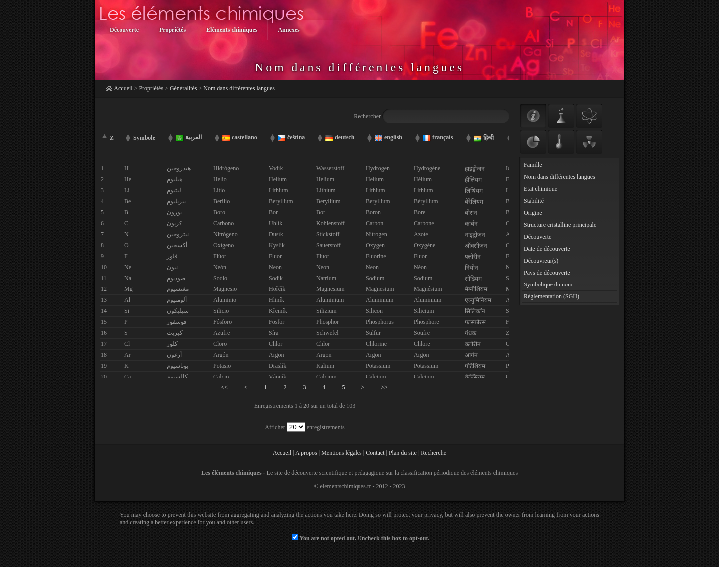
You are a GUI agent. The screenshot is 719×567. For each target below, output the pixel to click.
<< (224, 387)
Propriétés (151, 88)
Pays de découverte (547, 272)
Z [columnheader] (112, 137)
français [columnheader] (438, 138)
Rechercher (431, 116)
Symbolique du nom (548, 284)
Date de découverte (547, 248)
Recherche (433, 452)
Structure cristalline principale (560, 224)
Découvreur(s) (541, 260)
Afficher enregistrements (304, 427)
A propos (306, 452)
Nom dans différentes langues (239, 88)
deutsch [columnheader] (339, 138)
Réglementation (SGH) (551, 296)
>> (384, 387)
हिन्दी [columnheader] (484, 138)
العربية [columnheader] (189, 138)
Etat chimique (540, 188)
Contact (375, 452)
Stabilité (534, 200)
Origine (533, 212)
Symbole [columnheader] (144, 137)
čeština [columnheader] (291, 138)
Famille (533, 164)
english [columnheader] (388, 138)
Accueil (123, 88)
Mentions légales (341, 452)
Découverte (537, 236)
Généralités (183, 88)
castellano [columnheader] (239, 138)
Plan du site (403, 452)
